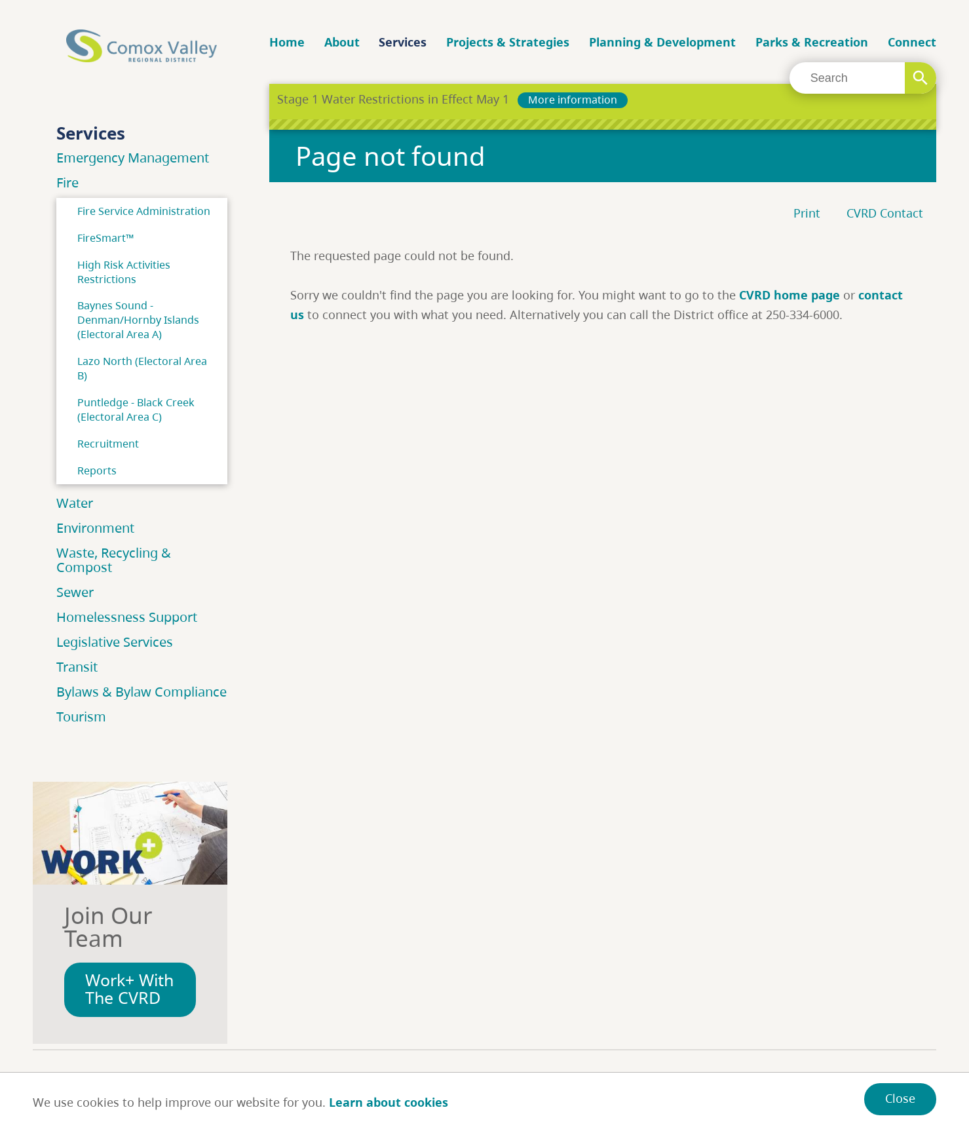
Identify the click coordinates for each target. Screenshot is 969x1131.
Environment (95, 528)
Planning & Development (662, 42)
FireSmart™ (105, 238)
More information (572, 99)
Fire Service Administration (143, 211)
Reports (97, 470)
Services (403, 42)
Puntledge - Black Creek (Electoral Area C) (136, 409)
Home (287, 42)
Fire (67, 182)
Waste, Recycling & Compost (113, 560)
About (342, 42)
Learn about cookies (388, 1102)
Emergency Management (132, 157)
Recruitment (108, 443)
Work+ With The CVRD (129, 988)
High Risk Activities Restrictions (123, 272)
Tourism (81, 716)
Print (806, 213)
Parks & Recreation (811, 42)
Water (74, 503)
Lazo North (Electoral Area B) (142, 368)
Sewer (75, 592)
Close (900, 1098)
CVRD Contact (884, 213)
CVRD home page (789, 295)
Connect (912, 42)
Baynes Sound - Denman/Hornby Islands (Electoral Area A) (138, 319)
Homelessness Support (126, 617)
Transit (77, 667)
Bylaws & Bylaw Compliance (141, 691)
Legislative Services (114, 642)
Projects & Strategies (507, 42)
